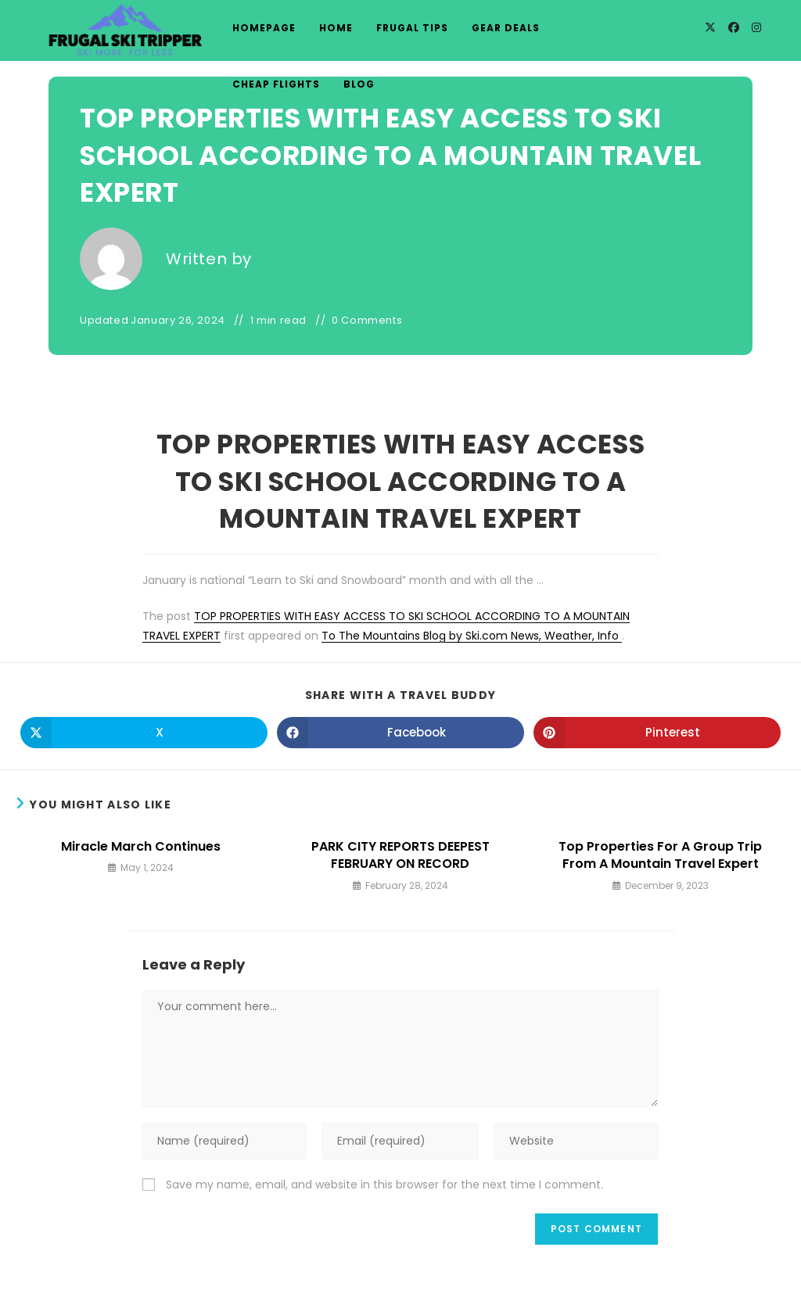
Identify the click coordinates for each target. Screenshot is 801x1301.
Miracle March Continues (141, 846)
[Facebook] (733, 27)
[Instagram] (756, 27)
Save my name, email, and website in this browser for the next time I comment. (384, 1184)
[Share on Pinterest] (657, 732)
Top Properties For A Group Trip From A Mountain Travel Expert (660, 855)
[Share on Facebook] (400, 732)
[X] (710, 27)
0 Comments (367, 321)
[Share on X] (144, 732)
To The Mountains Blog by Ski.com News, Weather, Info (471, 635)
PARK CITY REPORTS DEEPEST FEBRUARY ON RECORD (400, 855)
